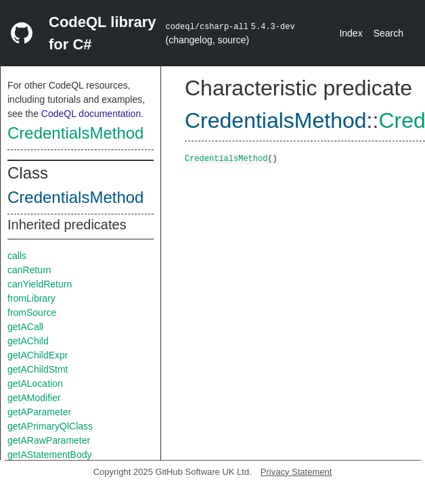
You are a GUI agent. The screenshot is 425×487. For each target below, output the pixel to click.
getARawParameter (48, 440)
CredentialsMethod (75, 133)
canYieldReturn (39, 284)
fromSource (31, 312)
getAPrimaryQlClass (50, 426)
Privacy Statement (296, 472)
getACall (25, 326)
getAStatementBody (49, 454)
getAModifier (34, 397)
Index (350, 33)
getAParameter (39, 412)
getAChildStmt (37, 369)
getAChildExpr (37, 355)
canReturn (29, 269)
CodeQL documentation (91, 113)
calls (16, 255)
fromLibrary (31, 298)
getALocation (35, 383)
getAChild (28, 340)
